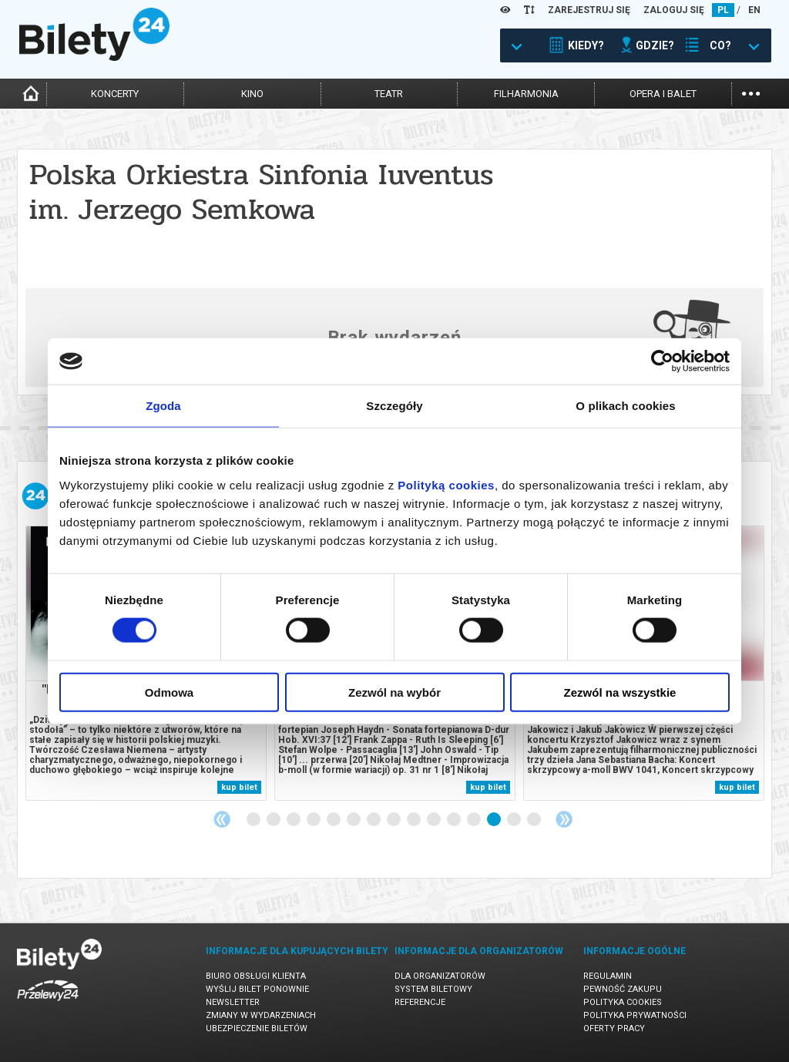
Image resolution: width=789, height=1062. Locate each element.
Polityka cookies (622, 1002)
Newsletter (233, 1002)
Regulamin (607, 976)
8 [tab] (394, 820)
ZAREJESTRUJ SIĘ (589, 10)
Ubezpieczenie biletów (256, 1028)
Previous (221, 819)
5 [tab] (334, 820)
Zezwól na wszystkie (620, 691)
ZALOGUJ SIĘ (673, 10)
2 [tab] (274, 820)
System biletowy (433, 989)
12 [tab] (474, 820)
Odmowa (169, 691)
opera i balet (663, 93)
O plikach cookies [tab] (625, 405)
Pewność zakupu (622, 989)
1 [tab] (254, 820)
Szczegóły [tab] (394, 405)
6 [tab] (354, 820)
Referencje (419, 1002)
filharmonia (526, 93)
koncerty (115, 93)
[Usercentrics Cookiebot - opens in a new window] (662, 361)
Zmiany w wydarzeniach (261, 1015)
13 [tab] (494, 820)
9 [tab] (414, 820)
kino (252, 93)
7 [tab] (374, 820)
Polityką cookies (446, 484)
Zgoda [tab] (163, 405)
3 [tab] (294, 820)
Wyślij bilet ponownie (257, 989)
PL (723, 10)
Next (564, 819)
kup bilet (239, 787)
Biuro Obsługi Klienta (256, 976)
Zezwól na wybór (394, 691)
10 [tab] (434, 820)
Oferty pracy (614, 1028)
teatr (388, 93)
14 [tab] (514, 820)
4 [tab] (314, 820)
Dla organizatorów (439, 976)
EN (754, 10)
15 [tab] (534, 820)
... (750, 92)
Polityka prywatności (635, 1015)
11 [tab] (454, 820)
